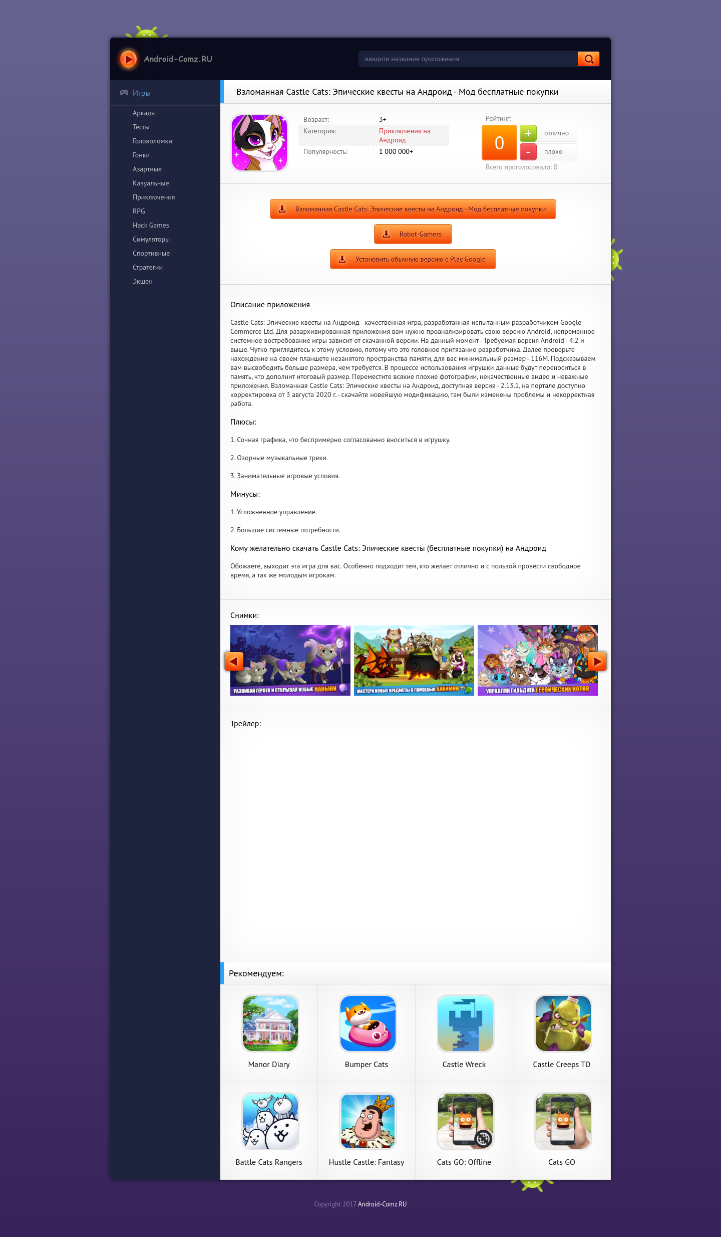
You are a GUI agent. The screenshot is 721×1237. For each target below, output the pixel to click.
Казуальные (151, 182)
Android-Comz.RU (382, 1204)
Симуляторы (151, 239)
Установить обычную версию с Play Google (420, 259)
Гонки (141, 154)
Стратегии (148, 267)
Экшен (143, 281)
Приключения (154, 196)
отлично (544, 133)
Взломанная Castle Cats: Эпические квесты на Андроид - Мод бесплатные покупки (420, 209)
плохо (541, 151)
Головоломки (152, 140)
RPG (139, 211)
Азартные (147, 168)
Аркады (144, 112)
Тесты (141, 126)
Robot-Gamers (421, 234)
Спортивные (151, 253)
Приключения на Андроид (405, 135)
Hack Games (151, 225)
